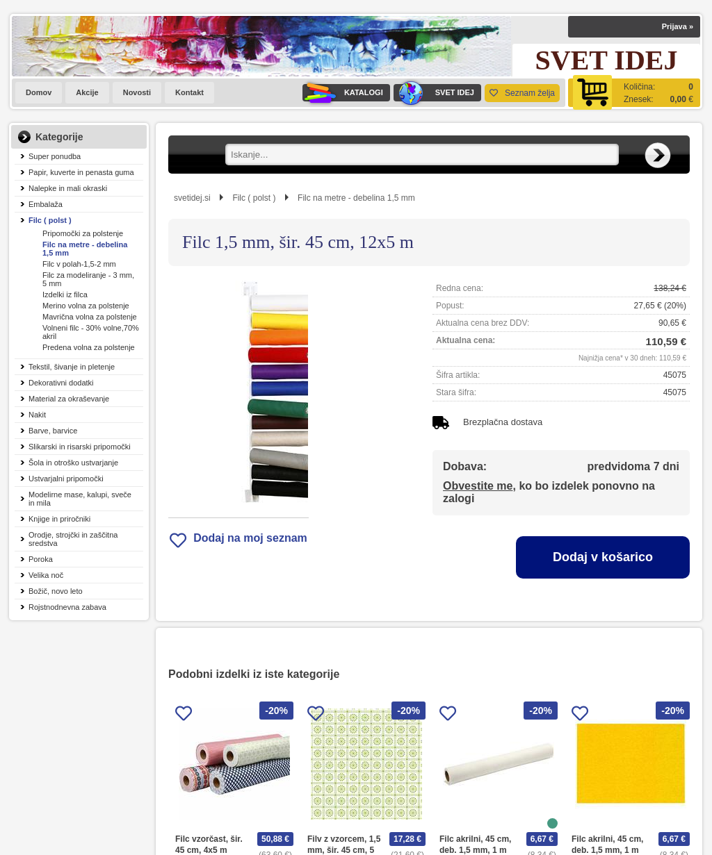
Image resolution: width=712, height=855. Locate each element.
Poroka (41, 559)
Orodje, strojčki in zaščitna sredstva (73, 539)
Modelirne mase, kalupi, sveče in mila (80, 498)
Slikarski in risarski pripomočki (80, 446)
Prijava (677, 26)
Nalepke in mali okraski (68, 188)
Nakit (37, 414)
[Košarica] (634, 92)
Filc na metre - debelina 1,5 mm (84, 248)
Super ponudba (55, 156)
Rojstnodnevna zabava (67, 607)
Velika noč (46, 575)
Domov (38, 92)
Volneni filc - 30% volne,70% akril (90, 332)
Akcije (87, 92)
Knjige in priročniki (59, 519)
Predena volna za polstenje (88, 347)
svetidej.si (192, 198)
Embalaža (46, 204)
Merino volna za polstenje (85, 305)
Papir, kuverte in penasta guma (81, 172)
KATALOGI (342, 92)
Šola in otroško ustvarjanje (73, 462)
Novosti (137, 92)
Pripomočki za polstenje (82, 233)
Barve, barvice (53, 430)
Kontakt (189, 92)
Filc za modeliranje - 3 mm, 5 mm (88, 279)
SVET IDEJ (434, 92)
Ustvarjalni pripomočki (66, 478)
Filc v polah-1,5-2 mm (79, 264)
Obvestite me (477, 486)
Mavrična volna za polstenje (89, 317)
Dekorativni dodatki (61, 383)
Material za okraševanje (69, 399)
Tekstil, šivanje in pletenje (72, 367)
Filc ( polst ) (50, 220)
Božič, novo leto (56, 591)
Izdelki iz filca (65, 294)
